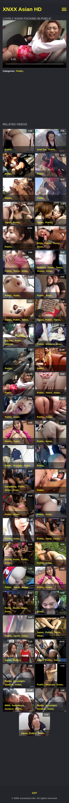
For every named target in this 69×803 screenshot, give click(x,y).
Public (19, 71)
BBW (7, 705)
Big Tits (9, 340)
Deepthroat (18, 705)
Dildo (40, 243)
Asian (40, 246)
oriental (9, 344)
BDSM (8, 559)
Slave (8, 490)
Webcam (50, 684)
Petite (16, 559)
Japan (8, 222)
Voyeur (40, 271)
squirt (16, 635)
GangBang (10, 486)
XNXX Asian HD (22, 9)
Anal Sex (42, 149)
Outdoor (41, 267)
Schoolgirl (19, 681)
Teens (56, 243)
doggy (24, 587)
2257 (34, 793)
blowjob (49, 344)
